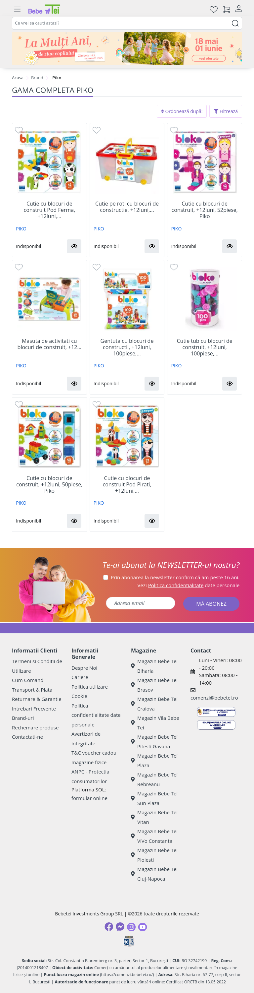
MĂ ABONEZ (211, 603)
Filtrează (226, 111)
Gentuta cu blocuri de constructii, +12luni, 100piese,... (127, 347)
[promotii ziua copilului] (127, 48)
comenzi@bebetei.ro (214, 697)
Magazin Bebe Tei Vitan (154, 817)
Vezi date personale (189, 585)
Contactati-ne (27, 736)
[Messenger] (120, 926)
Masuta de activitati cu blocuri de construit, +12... (49, 344)
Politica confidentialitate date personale (96, 715)
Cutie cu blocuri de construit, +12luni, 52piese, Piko (205, 210)
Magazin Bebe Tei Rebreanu (154, 779)
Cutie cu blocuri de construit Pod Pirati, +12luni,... (127, 484)
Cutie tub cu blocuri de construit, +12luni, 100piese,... (205, 347)
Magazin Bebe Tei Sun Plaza (154, 798)
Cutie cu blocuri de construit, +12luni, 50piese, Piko (49, 484)
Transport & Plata (32, 689)
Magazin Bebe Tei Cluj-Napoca (154, 874)
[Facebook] (109, 926)
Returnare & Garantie (37, 699)
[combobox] (127, 23)
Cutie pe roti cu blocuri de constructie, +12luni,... (127, 207)
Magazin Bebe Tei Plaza (154, 760)
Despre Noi (84, 667)
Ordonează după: (182, 111)
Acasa (17, 78)
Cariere (79, 677)
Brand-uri (23, 717)
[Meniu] (17, 9)
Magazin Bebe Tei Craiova (154, 704)
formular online (89, 798)
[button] (74, 246)
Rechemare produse (35, 727)
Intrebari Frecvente (34, 708)
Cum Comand (28, 680)
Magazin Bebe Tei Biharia (154, 666)
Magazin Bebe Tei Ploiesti (154, 855)
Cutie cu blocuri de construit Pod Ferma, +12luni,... (49, 210)
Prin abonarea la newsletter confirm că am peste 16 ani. (175, 577)
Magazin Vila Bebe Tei (155, 722)
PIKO (21, 228)
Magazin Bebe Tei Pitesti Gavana (154, 741)
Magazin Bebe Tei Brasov (154, 685)
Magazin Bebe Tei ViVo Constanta (154, 836)
